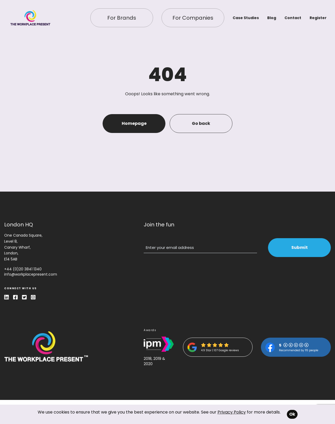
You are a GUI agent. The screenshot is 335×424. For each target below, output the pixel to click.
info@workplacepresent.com (30, 274)
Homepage (134, 123)
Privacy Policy (231, 412)
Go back (201, 123)
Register (318, 17)
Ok (292, 414)
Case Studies (246, 17)
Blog (271, 17)
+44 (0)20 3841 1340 (23, 269)
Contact (292, 17)
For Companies (192, 17)
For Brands (121, 17)
